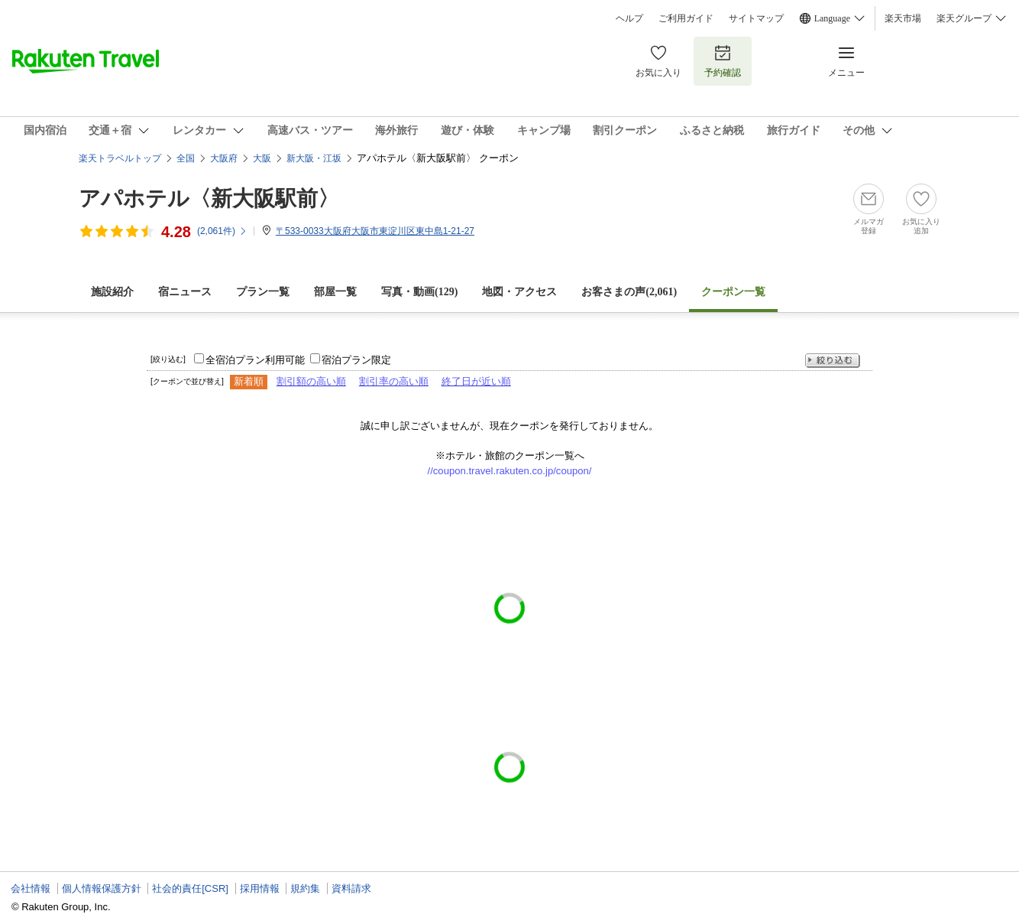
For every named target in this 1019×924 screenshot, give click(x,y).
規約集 (305, 888)
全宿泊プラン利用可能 (255, 360)
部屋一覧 (335, 292)
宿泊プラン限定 (356, 360)
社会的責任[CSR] (190, 888)
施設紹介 (112, 292)
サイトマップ (756, 18)
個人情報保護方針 (101, 888)
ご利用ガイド (685, 18)
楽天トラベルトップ (120, 158)
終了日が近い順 (476, 381)
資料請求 (351, 888)
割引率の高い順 (394, 381)
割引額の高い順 (311, 381)
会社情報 (30, 888)
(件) (222, 231)
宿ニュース (185, 292)
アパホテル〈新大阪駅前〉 (209, 198)
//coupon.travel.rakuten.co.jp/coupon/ (510, 471)
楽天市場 (903, 18)
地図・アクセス (519, 292)
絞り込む (832, 360)
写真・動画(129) (419, 292)
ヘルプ (629, 18)
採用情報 (260, 888)
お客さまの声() (629, 292)
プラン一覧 (263, 292)
